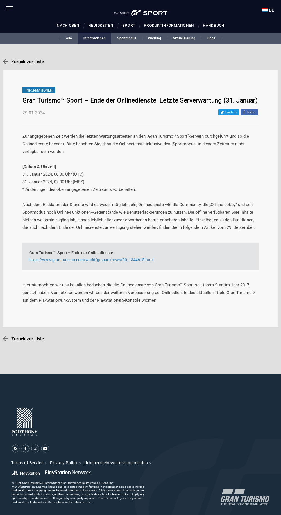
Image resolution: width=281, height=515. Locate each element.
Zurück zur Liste (27, 61)
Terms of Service (27, 463)
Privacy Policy (64, 463)
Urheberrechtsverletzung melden (116, 463)
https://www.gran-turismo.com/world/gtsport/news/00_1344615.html (91, 260)
